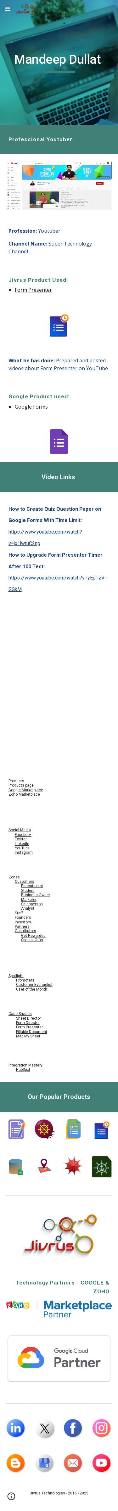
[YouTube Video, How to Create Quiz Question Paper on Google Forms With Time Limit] (59, 641)
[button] (7, 8)
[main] (59, 62)
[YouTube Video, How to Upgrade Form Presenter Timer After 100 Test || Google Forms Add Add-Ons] (59, 714)
